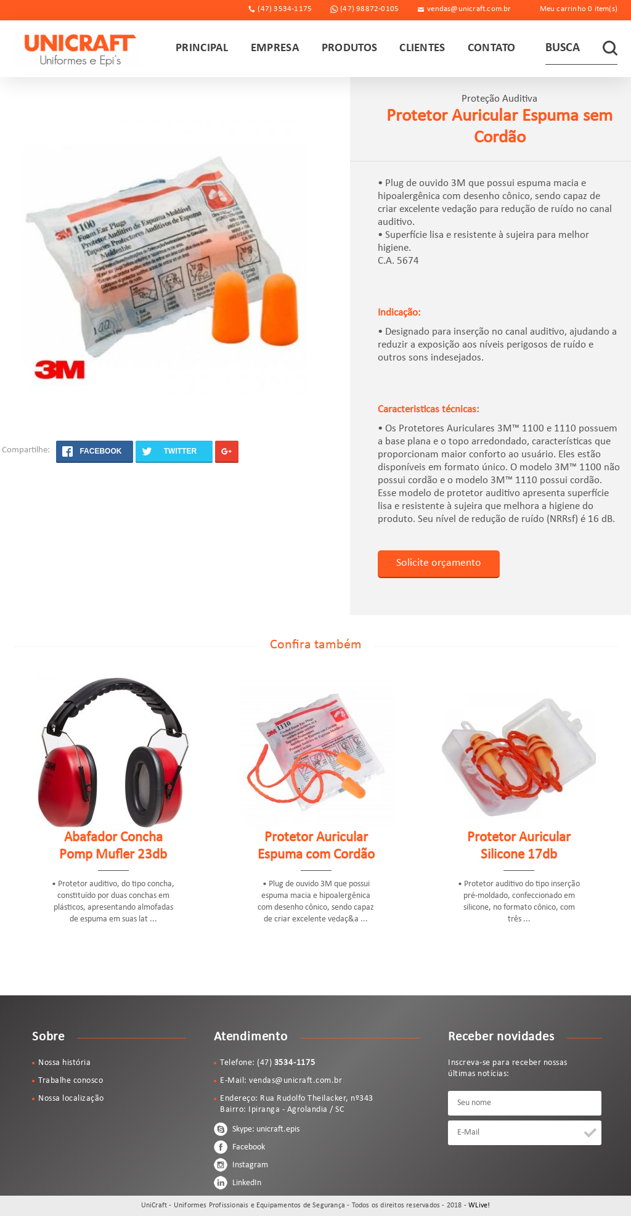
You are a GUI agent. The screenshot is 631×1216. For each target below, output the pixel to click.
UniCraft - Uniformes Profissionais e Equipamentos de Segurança (78, 48)
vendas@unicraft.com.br (469, 9)
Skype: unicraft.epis (256, 1129)
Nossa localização (71, 1098)
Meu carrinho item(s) (578, 9)
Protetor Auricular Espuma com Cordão (316, 846)
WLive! (479, 1205)
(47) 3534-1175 (285, 9)
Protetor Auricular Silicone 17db (519, 846)
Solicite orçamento (438, 563)
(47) (286, 1062)
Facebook (239, 1147)
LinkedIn (237, 1182)
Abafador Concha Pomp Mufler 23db (113, 846)
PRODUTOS (349, 48)
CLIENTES (422, 48)
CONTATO (492, 48)
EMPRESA (275, 48)
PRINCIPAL (202, 48)
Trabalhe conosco (70, 1080)
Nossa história (64, 1062)
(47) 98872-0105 (369, 9)
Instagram (241, 1165)
